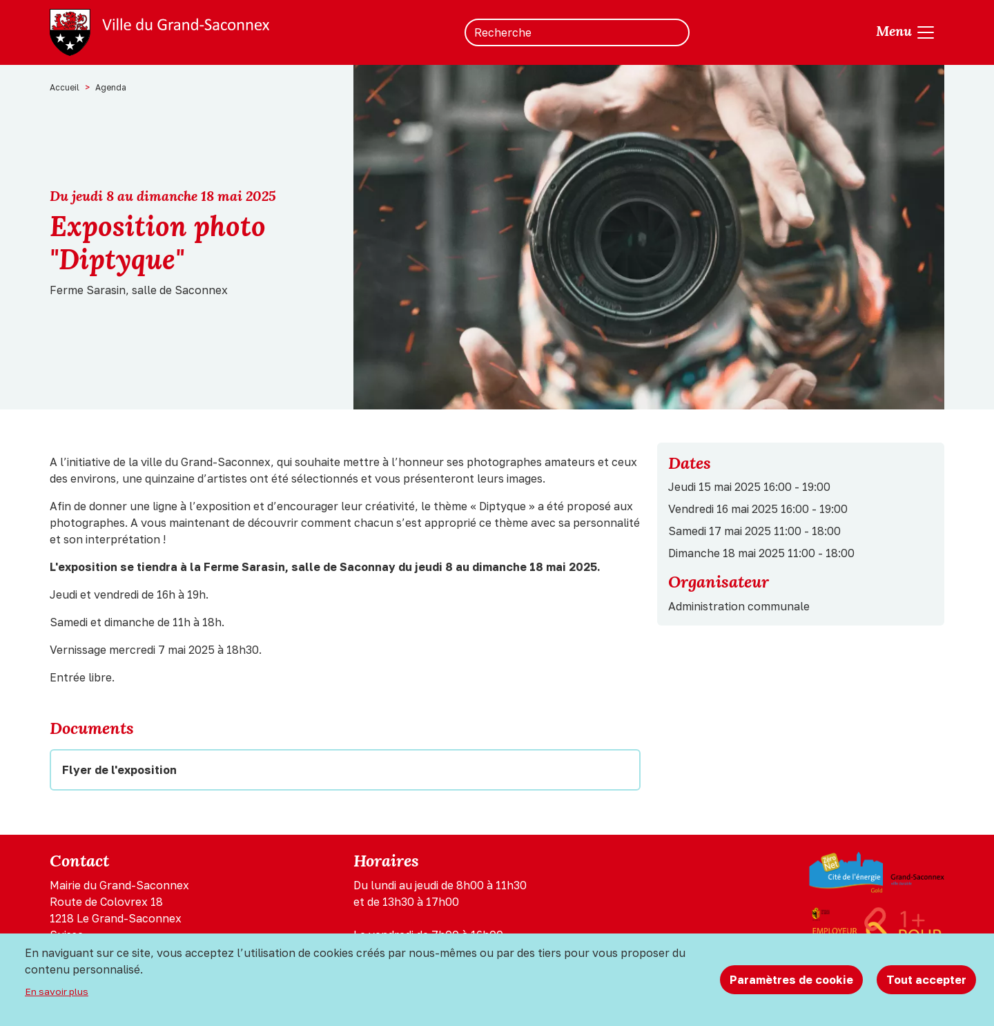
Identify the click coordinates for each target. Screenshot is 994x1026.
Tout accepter (926, 980)
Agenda (110, 87)
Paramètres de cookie (791, 980)
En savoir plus (56, 991)
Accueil (64, 87)
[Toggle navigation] (906, 32)
